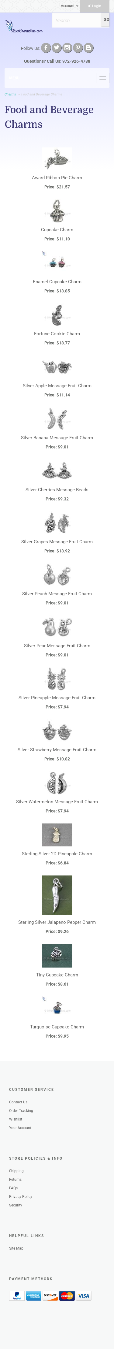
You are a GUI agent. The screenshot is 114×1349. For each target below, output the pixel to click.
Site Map (16, 1248)
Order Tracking (21, 1111)
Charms (10, 94)
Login (94, 6)
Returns (15, 1179)
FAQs (13, 1188)
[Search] (76, 20)
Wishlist (15, 1119)
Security (15, 1205)
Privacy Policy (20, 1197)
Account (69, 6)
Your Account (20, 1128)
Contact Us (18, 1102)
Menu (14, 78)
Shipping (16, 1171)
